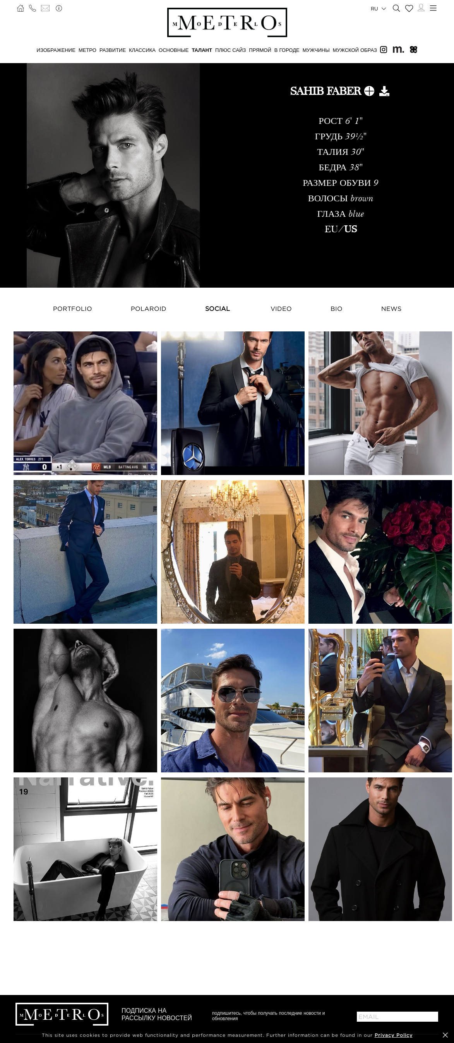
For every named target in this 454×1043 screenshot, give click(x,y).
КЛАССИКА (142, 50)
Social (217, 308)
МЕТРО (87, 50)
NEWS (391, 308)
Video (281, 308)
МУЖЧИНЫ (316, 50)
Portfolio (72, 308)
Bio (337, 308)
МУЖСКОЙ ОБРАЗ (355, 50)
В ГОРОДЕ (287, 50)
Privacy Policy (394, 1035)
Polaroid (148, 308)
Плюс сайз (230, 50)
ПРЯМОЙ (260, 50)
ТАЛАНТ (202, 50)
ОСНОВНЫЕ (173, 50)
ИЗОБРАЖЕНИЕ (56, 50)
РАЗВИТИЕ (112, 50)
